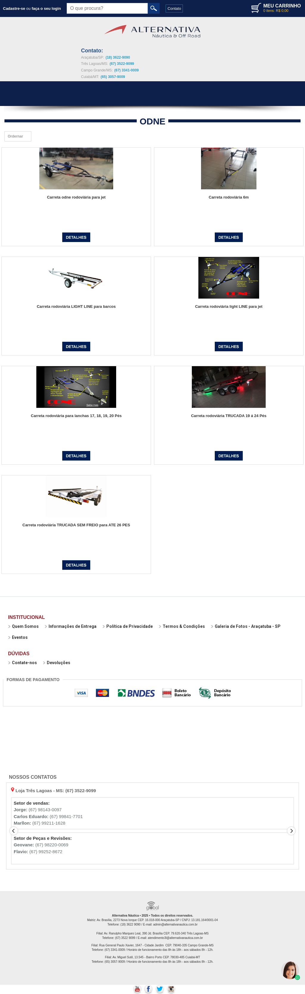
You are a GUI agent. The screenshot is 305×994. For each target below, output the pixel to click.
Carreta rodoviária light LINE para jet (228, 306)
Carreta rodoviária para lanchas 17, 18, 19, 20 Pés (76, 415)
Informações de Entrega (71, 626)
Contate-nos (22, 662)
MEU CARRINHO (282, 5)
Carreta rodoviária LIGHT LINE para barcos (76, 306)
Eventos (18, 637)
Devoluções (56, 662)
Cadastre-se (14, 8)
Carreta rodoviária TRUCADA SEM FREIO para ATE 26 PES (76, 525)
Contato (174, 8)
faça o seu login (46, 8)
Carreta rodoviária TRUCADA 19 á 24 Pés (228, 415)
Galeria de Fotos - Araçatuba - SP (246, 626)
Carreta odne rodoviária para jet (76, 197)
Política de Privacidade (127, 626)
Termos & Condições (182, 626)
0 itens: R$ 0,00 (275, 11)
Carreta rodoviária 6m (229, 197)
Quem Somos (23, 626)
